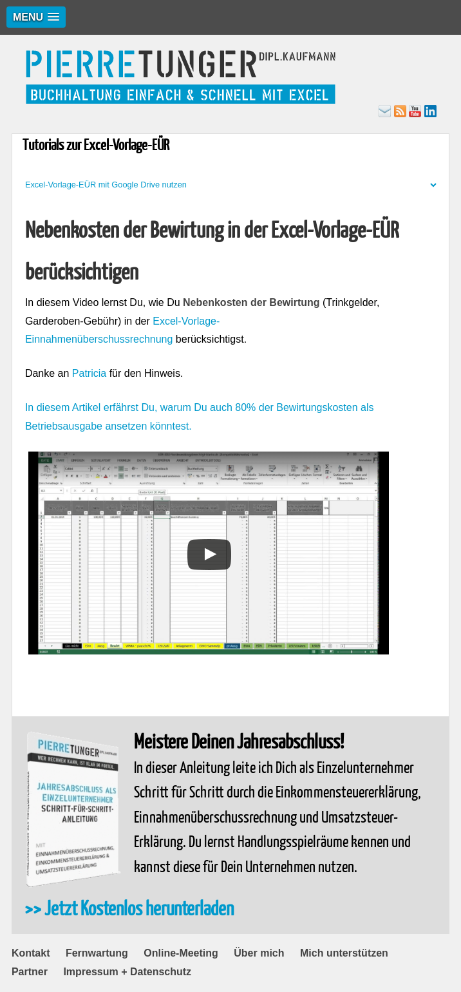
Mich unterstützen (344, 953)
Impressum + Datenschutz (127, 971)
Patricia (89, 373)
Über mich (259, 953)
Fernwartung (97, 953)
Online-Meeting (181, 953)
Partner (30, 971)
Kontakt (31, 953)
